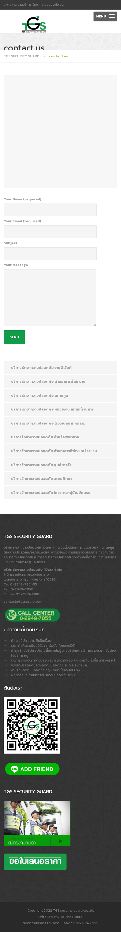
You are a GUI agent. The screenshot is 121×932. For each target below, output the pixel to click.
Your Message (50, 294)
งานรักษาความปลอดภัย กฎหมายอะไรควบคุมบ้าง (45, 670)
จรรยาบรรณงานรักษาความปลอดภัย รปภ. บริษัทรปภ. (49, 665)
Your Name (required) (50, 206)
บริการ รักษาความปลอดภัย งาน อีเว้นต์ (41, 367)
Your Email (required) (50, 228)
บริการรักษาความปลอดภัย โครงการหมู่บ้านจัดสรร (50, 492)
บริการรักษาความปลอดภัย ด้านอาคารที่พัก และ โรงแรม (54, 451)
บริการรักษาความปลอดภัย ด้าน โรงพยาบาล (45, 437)
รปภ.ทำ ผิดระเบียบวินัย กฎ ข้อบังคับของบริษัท (43, 645)
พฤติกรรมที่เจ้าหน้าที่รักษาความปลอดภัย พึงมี (43, 675)
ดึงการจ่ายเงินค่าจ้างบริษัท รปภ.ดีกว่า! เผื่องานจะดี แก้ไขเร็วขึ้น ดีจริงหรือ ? (63, 660)
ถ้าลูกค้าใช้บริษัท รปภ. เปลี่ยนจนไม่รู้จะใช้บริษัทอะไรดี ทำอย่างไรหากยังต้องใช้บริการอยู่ (63, 653)
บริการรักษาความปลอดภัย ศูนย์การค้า (41, 465)
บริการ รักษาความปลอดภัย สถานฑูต (39, 395)
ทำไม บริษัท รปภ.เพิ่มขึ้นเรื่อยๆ (32, 640)
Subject (50, 250)
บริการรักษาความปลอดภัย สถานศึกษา (41, 478)
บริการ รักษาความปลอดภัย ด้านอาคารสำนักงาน (48, 381)
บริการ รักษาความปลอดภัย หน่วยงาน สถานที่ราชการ (52, 409)
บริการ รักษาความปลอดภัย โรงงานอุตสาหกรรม (48, 423)
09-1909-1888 (27, 594)
